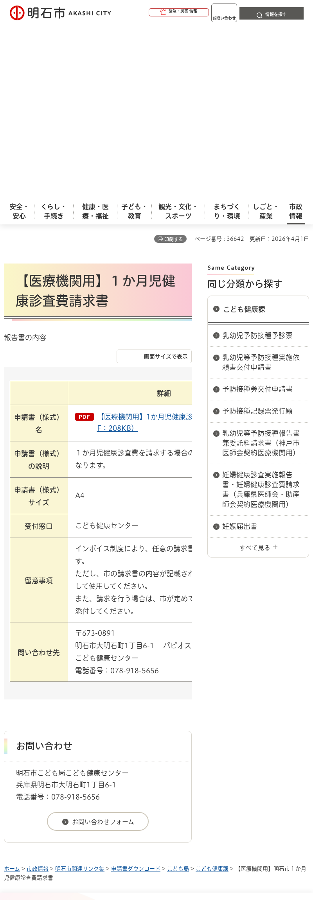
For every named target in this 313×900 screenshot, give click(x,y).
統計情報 (217, 839)
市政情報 (38, 693)
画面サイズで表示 (166, 181)
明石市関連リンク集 (79, 693)
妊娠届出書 (239, 351)
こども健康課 (244, 134)
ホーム (12, 693)
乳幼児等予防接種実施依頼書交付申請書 (261, 187)
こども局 (178, 693)
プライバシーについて (71, 743)
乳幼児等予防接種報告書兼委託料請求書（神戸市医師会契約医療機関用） (261, 268)
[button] (149, 12)
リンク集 (148, 743)
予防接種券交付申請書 (257, 213)
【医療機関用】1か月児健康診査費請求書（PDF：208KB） (171, 247)
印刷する (173, 64)
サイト (204, 743)
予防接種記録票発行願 (257, 235)
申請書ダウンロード (135, 693)
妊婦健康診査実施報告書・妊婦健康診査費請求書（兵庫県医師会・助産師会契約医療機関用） (261, 314)
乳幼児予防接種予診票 (257, 160)
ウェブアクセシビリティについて (176, 730)
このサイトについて (68, 730)
